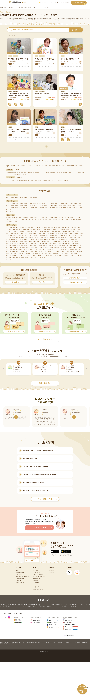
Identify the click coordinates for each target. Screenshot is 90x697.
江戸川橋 (44, 229)
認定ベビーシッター (28, 217)
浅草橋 (41, 227)
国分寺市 (23, 207)
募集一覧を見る (48, 383)
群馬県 (17, 197)
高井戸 (19, 243)
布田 (53, 251)
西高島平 (56, 247)
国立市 (28, 207)
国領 (26, 237)
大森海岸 (27, 231)
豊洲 (50, 245)
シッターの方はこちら (80, 3)
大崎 (79, 229)
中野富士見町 (65, 245)
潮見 (17, 239)
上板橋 (30, 233)
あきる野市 (79, 207)
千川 (66, 241)
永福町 (38, 229)
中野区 (67, 203)
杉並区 (71, 203)
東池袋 (62, 249)
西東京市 (8, 209)
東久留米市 (52, 207)
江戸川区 (31, 205)
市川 (72, 227)
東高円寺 (77, 249)
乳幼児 (59, 219)
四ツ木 (47, 255)
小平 (35, 237)
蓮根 (31, 249)
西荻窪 (28, 247)
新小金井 (8, 241)
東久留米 (72, 249)
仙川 (69, 241)
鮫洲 (79, 237)
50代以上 (78, 219)
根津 (11, 249)
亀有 (44, 233)
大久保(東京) (74, 229)
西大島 (23, 247)
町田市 (73, 205)
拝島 (24, 249)
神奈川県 (35, 197)
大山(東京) (33, 231)
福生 (63, 251)
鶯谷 (17, 229)
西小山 (47, 247)
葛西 (12, 233)
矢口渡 (28, 255)
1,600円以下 (9, 219)
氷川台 (58, 249)
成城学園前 (43, 241)
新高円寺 (77, 239)
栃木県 (12, 197)
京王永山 (52, 235)
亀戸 (47, 233)
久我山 (14, 235)
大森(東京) (21, 231)
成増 (7, 247)
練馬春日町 (19, 249)
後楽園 (18, 237)
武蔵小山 (61, 253)
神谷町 (40, 233)
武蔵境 (66, 253)
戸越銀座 (39, 245)
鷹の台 (23, 243)
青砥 (11, 227)
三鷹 (33, 253)
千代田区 (8, 203)
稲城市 (69, 207)
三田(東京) (28, 253)
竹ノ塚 (28, 243)
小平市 (8, 207)
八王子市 (36, 205)
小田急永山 (64, 231)
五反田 (62, 237)
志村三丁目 (27, 239)
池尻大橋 (50, 227)
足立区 (21, 205)
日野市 (12, 207)
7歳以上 (50, 219)
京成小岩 (74, 235)
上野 (14, 229)
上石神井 (35, 233)
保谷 (74, 251)
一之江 (75, 227)
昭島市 (64, 205)
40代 (74, 219)
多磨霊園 (77, 243)
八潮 (35, 257)
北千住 (66, 233)
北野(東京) (71, 233)
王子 (58, 229)
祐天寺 (39, 255)
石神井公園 (47, 239)
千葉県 (25, 197)
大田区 (52, 203)
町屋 (15, 253)
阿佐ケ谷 (22, 227)
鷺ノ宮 (67, 237)
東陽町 (31, 245)
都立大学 (54, 245)
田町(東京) (68, 243)
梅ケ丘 (24, 229)
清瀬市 (47, 207)
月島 (22, 245)
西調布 (64, 247)
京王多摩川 (36, 235)
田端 (46, 243)
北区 (80, 203)
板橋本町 (67, 227)
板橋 (63, 227)
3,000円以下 (24, 219)
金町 (18, 233)
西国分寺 (42, 247)
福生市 (32, 207)
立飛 (40, 243)
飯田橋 (45, 227)
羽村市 (73, 207)
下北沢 (41, 239)
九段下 (19, 235)
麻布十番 (80, 255)
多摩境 (54, 243)
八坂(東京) (34, 255)
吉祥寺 (81, 233)
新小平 (13, 241)
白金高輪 (8, 257)
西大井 (19, 247)
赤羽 (14, 227)
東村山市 (17, 207)
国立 (23, 235)
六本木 (60, 255)
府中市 (60, 205)
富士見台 (43, 251)
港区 (17, 203)
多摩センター (61, 243)
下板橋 (37, 239)
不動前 (67, 251)
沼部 (7, 249)
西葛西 (32, 247)
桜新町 (71, 237)
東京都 (30, 197)
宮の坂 (50, 253)
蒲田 (22, 233)
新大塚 (68, 239)
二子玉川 (49, 251)
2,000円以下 (17, 219)
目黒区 (48, 203)
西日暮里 (70, 247)
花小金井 (48, 249)
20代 (67, 219)
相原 (7, 227)
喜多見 (76, 233)
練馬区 (17, 205)
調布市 (69, 205)
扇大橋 (39, 257)
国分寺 (22, 237)
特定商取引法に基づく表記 (5, 643)
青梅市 (55, 205)
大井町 (67, 229)
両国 (51, 255)
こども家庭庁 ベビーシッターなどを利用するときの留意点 (75, 642)
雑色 (15, 243)
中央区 (13, 203)
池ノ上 (55, 227)
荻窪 (45, 231)
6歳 (46, 219)
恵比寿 (54, 229)
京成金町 (68, 235)
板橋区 (12, 205)
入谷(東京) (9, 229)
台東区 (30, 203)
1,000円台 (77, 217)
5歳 (43, 219)
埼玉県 (21, 197)
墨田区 (34, 203)
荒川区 (8, 205)
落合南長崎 (71, 231)
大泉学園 (63, 229)
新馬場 (21, 241)
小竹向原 (31, 237)
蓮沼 (27, 249)
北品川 (61, 233)
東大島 (67, 249)
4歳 (40, 219)
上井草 (25, 233)
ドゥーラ (50, 217)
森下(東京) (23, 255)
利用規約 (7, 642)
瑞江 (23, 253)
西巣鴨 (51, 247)
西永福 (14, 247)
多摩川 (50, 243)
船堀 (71, 251)
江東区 (39, 203)
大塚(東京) (15, 231)
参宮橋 (8, 239)
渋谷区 (62, 203)
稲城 (79, 227)
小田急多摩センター (55, 231)
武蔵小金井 (55, 253)
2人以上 (67, 217)
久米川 (30, 235)
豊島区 (75, 203)
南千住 (41, 253)
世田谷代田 (61, 241)
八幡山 (43, 249)
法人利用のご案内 (65, 2)
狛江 (38, 237)
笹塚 (75, 237)
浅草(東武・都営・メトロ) (31, 227)
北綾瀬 (57, 233)
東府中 (22, 251)
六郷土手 (56, 255)
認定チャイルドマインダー (40, 217)
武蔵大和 (14, 255)
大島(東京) (9, 231)
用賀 (43, 255)
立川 (32, 243)
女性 (63, 217)
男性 (59, 217)
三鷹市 (51, 205)
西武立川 (49, 241)
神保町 (34, 241)
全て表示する (9, 211)
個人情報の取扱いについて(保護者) (34, 642)
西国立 (37, 247)
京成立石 (8, 237)
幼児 (63, 219)
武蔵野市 (46, 205)
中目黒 (79, 245)
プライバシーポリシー (47, 642)
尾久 (48, 231)
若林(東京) (66, 255)
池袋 (59, 227)
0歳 (29, 219)
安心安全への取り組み (54, 2)
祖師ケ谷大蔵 (9, 243)
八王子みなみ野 (37, 249)
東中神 (13, 251)
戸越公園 (45, 245)
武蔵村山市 (59, 207)
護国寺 (58, 237)
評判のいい (9, 221)
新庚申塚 (27, 257)
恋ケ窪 (13, 237)
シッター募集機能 (54, 356)
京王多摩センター (44, 235)
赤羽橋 (18, 257)
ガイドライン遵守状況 (57, 642)
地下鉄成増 (33, 229)
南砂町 (36, 253)
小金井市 (78, 205)
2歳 (35, 219)
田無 (43, 243)
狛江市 (37, 207)
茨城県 (8, 197)
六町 (32, 257)
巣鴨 (38, 241)
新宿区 (21, 203)
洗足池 (76, 241)
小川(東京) (40, 231)
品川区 (43, 203)
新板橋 (52, 239)
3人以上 (72, 217)
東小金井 (8, 251)
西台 (61, 247)
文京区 (25, 203)
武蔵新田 (76, 253)
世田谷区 (57, 203)
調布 (18, 245)
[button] (37, 378)
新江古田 (57, 239)
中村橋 (74, 245)
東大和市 (42, 207)
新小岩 (72, 239)
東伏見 (18, 251)
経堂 (11, 235)
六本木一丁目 (73, 255)
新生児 (55, 219)
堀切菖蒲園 (79, 251)
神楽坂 (8, 233)
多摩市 (64, 207)
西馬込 (80, 247)
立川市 (41, 205)
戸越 (35, 245)
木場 (7, 235)
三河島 (19, 253)
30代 (70, 219)
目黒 (18, 255)
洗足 (73, 241)
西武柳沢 (55, 241)
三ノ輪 (45, 253)
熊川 (26, 235)
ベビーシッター (39, 18)
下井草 (32, 239)
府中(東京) (58, 251)
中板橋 (59, 245)
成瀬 (11, 247)
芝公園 (21, 239)
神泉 (17, 241)
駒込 (42, 237)
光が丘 (53, 249)
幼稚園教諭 (19, 217)
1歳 (32, 219)
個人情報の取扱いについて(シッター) (18, 642)
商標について (15, 643)
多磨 (73, 243)
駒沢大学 (46, 237)
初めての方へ (43, 2)
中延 (71, 245)
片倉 (15, 233)
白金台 (13, 257)
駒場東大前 (52, 237)
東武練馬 (26, 245)
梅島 (28, 229)
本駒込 (8, 253)
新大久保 (63, 239)
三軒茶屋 (13, 239)
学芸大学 (52, 233)
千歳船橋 (14, 245)
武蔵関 (71, 253)
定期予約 (8, 217)
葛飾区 (25, 205)
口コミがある (16, 221)
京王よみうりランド (60, 235)
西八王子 (75, 247)
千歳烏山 (8, 245)
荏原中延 (49, 229)
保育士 (13, 217)
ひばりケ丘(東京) (29, 251)
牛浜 (20, 229)
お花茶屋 (77, 231)
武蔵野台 (8, 255)
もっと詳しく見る (47, 499)
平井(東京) (37, 251)
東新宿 (22, 257)
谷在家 (43, 257)
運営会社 (2, 642)
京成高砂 (79, 235)
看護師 (55, 217)
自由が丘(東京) (28, 241)
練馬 (14, 249)
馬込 (12, 253)
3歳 (38, 219)
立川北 (35, 243)
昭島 (17, 227)
